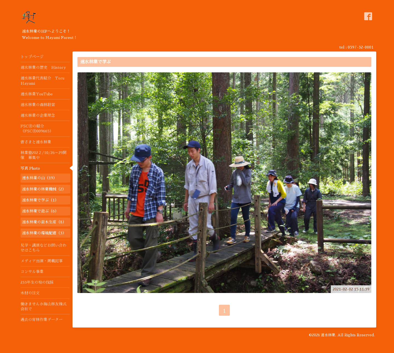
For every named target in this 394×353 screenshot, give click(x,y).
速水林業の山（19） (39, 178)
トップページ (32, 57)
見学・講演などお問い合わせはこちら (43, 247)
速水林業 (328, 335)
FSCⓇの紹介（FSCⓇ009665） (37, 128)
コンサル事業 (32, 272)
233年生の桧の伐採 (37, 282)
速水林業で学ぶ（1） (40, 200)
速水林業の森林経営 (38, 105)
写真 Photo (30, 168)
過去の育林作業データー (42, 319)
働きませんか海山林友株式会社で (43, 306)
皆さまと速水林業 (36, 142)
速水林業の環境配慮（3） (44, 233)
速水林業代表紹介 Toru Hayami (42, 80)
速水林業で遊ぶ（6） (40, 211)
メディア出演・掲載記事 (42, 261)
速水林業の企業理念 (38, 115)
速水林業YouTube (37, 94)
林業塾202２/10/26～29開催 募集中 (43, 155)
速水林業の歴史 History (43, 67)
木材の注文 (30, 293)
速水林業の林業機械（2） (44, 189)
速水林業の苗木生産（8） (44, 222)
